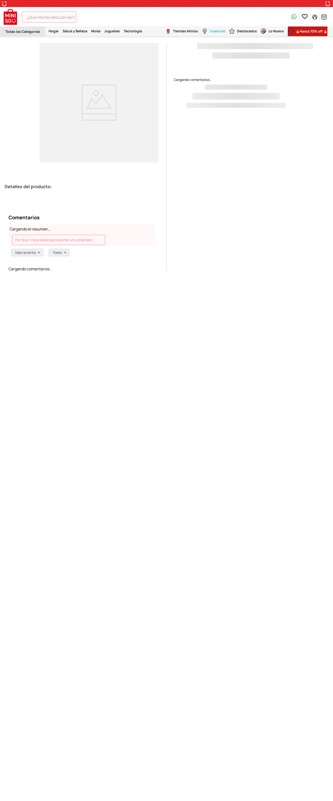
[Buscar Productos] (83, 17)
